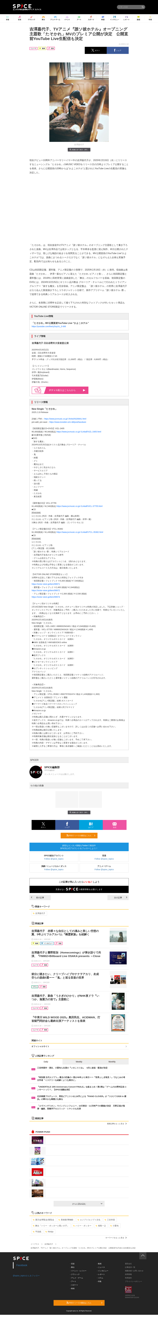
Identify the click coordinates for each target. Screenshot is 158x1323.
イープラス (35, 1244)
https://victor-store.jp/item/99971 (46, 584)
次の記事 (120, 897)
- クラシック (74, 1274)
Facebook (21, 1265)
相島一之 (101, 1226)
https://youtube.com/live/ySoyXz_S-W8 (49, 326)
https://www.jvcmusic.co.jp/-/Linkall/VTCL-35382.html (80, 532)
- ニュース (101, 1267)
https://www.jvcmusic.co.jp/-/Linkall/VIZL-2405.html (79, 432)
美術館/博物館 (65, 1220)
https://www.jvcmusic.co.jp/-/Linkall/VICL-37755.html (79, 506)
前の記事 (37, 897)
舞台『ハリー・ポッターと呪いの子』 (51, 1226)
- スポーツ (74, 1285)
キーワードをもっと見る (116, 1238)
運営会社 (128, 1264)
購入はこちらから (67, 390)
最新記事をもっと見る (117, 1124)
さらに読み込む (87, 1204)
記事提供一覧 (130, 1267)
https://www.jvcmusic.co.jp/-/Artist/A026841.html (65, 419)
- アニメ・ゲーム (76, 1278)
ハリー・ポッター (82, 1226)
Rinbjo (49, 1232)
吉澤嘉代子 (39, 913)
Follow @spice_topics (53, 859)
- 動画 (99, 1264)
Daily (46, 1062)
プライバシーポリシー (133, 1281)
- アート (73, 1281)
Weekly (79, 1062)
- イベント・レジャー (78, 1271)
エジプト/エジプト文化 (89, 1220)
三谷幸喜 (110, 1220)
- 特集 (99, 1281)
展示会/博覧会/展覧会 (43, 1220)
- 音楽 (72, 1264)
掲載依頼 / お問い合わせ (134, 1271)
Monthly (112, 1062)
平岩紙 (37, 1232)
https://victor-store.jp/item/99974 (46, 597)
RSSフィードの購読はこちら (81, 835)
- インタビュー (102, 1271)
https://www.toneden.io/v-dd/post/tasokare (67, 422)
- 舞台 (72, 1267)
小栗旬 (114, 1226)
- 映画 (72, 1289)
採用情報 (128, 1274)
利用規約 (128, 1278)
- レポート (101, 1274)
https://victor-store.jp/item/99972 (46, 590)
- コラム (100, 1278)
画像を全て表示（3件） (79, 150)
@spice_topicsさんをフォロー (26, 1275)
